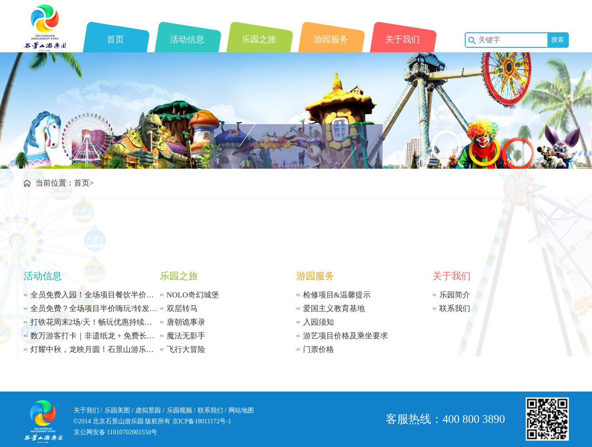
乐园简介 (454, 295)
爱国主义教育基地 (334, 308)
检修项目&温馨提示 (337, 295)
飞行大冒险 (186, 349)
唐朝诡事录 (186, 322)
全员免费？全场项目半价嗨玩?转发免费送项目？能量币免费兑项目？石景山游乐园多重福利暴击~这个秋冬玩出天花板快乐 (95, 308)
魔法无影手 (186, 335)
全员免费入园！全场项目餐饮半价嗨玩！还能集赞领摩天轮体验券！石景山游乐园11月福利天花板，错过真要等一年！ (95, 295)
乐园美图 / (118, 410)
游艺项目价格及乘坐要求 (345, 335)
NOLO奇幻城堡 (193, 295)
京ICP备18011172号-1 (201, 421)
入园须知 (318, 322)
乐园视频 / (181, 410)
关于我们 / (88, 410)
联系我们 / (212, 410)
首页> (84, 183)
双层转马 (182, 308)
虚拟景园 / (149, 410)
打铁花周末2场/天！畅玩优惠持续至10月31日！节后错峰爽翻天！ (95, 322)
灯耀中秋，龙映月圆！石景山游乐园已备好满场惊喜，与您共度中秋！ (95, 349)
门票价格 (318, 349)
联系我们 (454, 308)
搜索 (557, 39)
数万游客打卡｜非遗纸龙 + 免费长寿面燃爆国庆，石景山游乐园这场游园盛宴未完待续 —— (95, 335)
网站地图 (241, 410)
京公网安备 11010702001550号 (116, 432)
